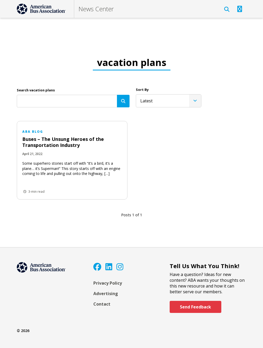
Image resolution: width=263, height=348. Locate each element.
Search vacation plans (36, 90)
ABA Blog (32, 131)
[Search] (123, 101)
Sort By (142, 89)
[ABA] (41, 9)
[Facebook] (97, 266)
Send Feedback (195, 307)
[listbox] (168, 100)
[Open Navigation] (239, 9)
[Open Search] (227, 9)
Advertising (105, 293)
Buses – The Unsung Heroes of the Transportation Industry (63, 142)
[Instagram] (119, 266)
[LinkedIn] (108, 266)
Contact (101, 304)
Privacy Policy (107, 283)
